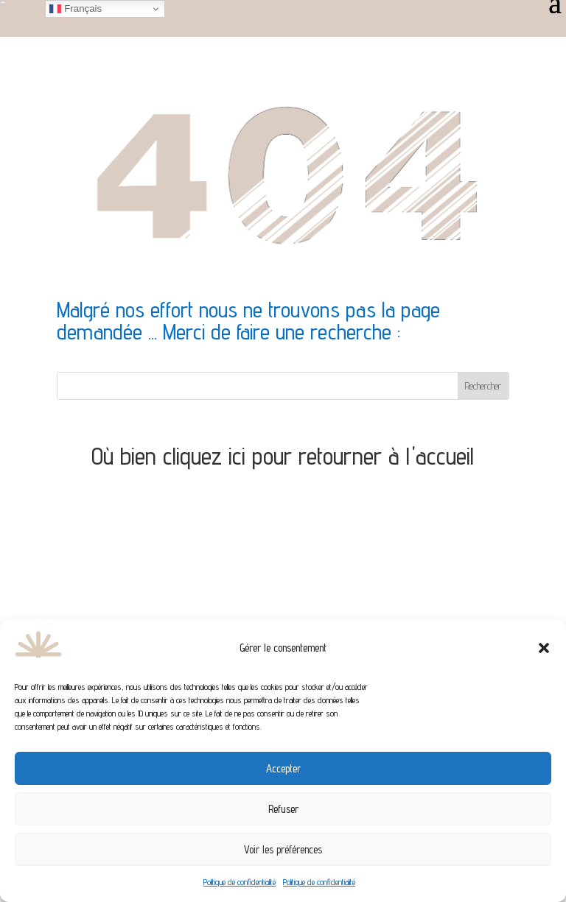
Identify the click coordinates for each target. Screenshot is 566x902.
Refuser (283, 809)
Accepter (283, 768)
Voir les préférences (283, 849)
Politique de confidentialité (239, 881)
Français (75, 9)
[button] (544, 648)
